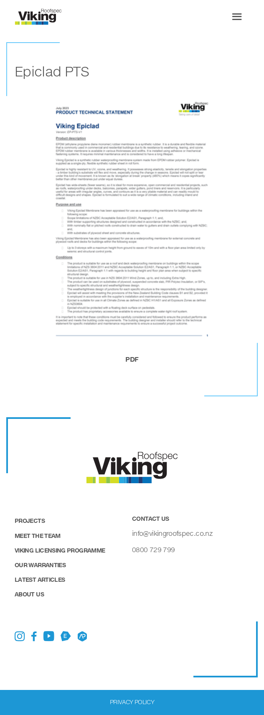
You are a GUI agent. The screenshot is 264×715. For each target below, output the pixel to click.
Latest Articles (40, 579)
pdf (131, 359)
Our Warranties (40, 564)
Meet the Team (38, 535)
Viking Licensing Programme (60, 550)
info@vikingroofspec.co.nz (172, 533)
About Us (29, 594)
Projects (30, 520)
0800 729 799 (153, 549)
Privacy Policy (132, 701)
